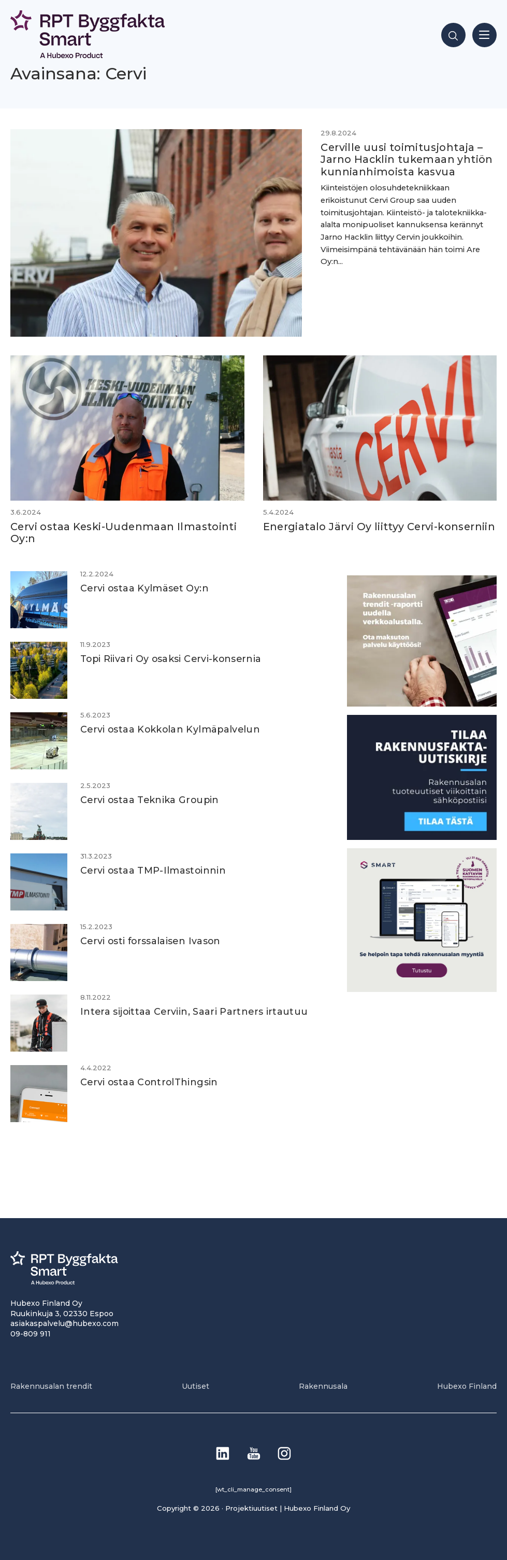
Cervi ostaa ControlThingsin (149, 1081)
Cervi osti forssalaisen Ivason (150, 940)
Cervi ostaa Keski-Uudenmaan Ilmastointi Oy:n (123, 532)
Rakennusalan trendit (51, 1386)
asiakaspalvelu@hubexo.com (64, 1323)
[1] (422, 837)
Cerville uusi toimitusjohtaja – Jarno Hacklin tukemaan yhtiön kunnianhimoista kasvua (406, 159)
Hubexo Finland (467, 1386)
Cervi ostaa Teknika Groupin (149, 799)
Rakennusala (323, 1386)
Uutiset (195, 1386)
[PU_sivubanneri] (422, 704)
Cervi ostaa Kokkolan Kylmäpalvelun (170, 729)
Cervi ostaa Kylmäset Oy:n (144, 588)
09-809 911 (30, 1333)
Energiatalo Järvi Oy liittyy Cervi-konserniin (379, 526)
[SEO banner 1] (422, 989)
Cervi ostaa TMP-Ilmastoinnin (153, 870)
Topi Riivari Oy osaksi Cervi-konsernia (171, 658)
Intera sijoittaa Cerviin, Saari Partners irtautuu (194, 1011)
